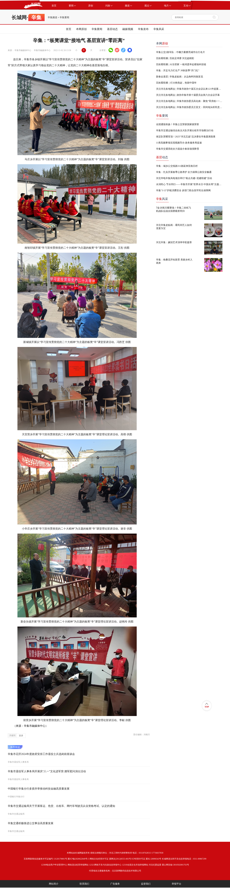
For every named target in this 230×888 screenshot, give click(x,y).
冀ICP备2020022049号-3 (78, 859)
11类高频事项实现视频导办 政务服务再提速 (179, 142)
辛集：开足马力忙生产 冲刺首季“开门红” (177, 70)
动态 (162, 157)
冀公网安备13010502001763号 (175, 865)
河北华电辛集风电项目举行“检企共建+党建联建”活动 (184, 178)
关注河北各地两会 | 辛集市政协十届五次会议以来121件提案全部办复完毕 (189, 89)
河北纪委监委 (155, 865)
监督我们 (146, 883)
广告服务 (115, 883)
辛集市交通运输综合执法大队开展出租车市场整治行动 (184, 130)
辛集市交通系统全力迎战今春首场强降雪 (177, 149)
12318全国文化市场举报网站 (135, 865)
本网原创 (81, 29)
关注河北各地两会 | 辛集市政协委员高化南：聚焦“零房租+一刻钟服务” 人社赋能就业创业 (189, 101)
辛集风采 (158, 29)
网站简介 (53, 883)
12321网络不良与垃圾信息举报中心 (105, 865)
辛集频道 (52, 17)
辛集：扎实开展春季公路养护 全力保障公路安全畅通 (184, 172)
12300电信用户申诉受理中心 (54, 865)
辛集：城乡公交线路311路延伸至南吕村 (177, 166)
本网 (162, 43)
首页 (68, 29)
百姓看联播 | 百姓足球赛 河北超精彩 (175, 58)
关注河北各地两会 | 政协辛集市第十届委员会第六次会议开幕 (188, 95)
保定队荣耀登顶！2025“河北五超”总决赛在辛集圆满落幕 (185, 136)
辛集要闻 (64, 17)
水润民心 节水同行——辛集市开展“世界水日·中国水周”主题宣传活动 (189, 184)
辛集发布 (143, 29)
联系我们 (84, 883)
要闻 (162, 115)
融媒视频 (127, 29)
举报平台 (176, 883)
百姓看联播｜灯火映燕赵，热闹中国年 (176, 82)
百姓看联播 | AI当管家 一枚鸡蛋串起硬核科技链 (181, 64)
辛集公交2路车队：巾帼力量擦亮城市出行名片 (180, 52)
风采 (162, 198)
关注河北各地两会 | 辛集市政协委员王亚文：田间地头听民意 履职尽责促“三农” (189, 107)
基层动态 (112, 29)
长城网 (19, 17)
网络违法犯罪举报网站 (78, 865)
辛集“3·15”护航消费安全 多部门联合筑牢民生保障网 (183, 190)
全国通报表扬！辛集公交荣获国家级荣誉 (177, 124)
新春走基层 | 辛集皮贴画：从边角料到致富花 (179, 76)
